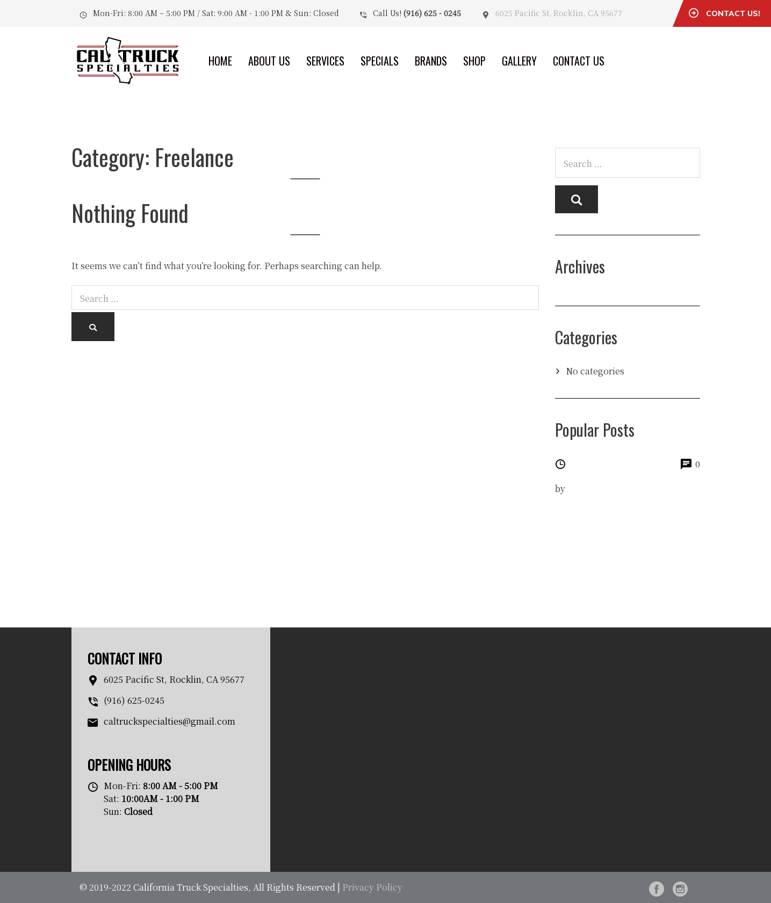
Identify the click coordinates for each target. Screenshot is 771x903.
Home (220, 61)
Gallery (519, 61)
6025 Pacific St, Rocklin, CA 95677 (558, 13)
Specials (380, 61)
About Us (269, 61)
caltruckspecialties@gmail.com (169, 721)
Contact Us (578, 61)
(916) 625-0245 (134, 700)
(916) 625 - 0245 (432, 13)
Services (325, 61)
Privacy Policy (372, 887)
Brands (431, 61)
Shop (474, 61)
